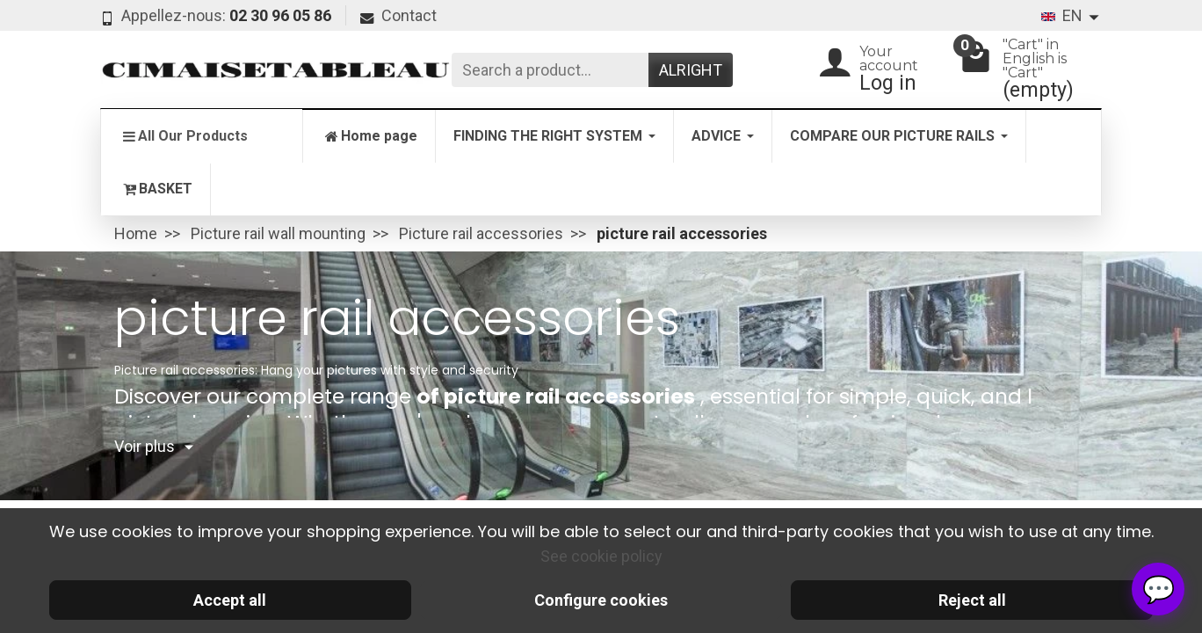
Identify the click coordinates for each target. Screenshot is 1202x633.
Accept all (229, 600)
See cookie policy (601, 556)
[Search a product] (550, 70)
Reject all (972, 600)
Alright (690, 70)
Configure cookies (601, 600)
